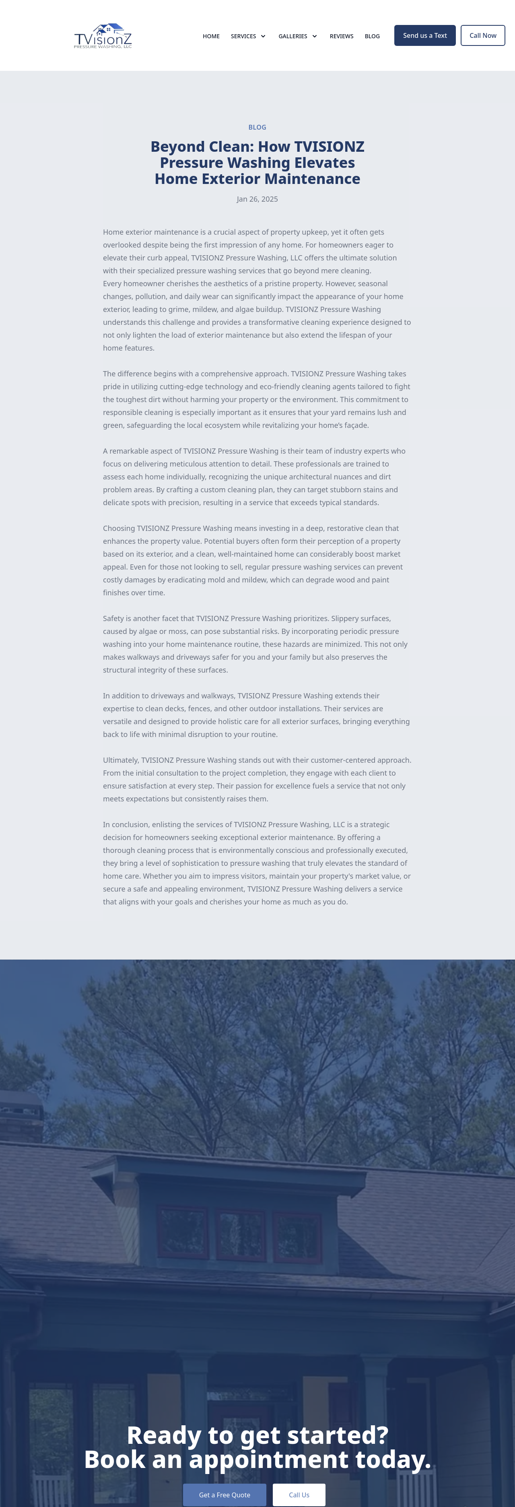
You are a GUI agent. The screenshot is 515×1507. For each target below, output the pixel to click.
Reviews (342, 36)
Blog (372, 36)
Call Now (483, 35)
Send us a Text (425, 35)
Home (211, 36)
